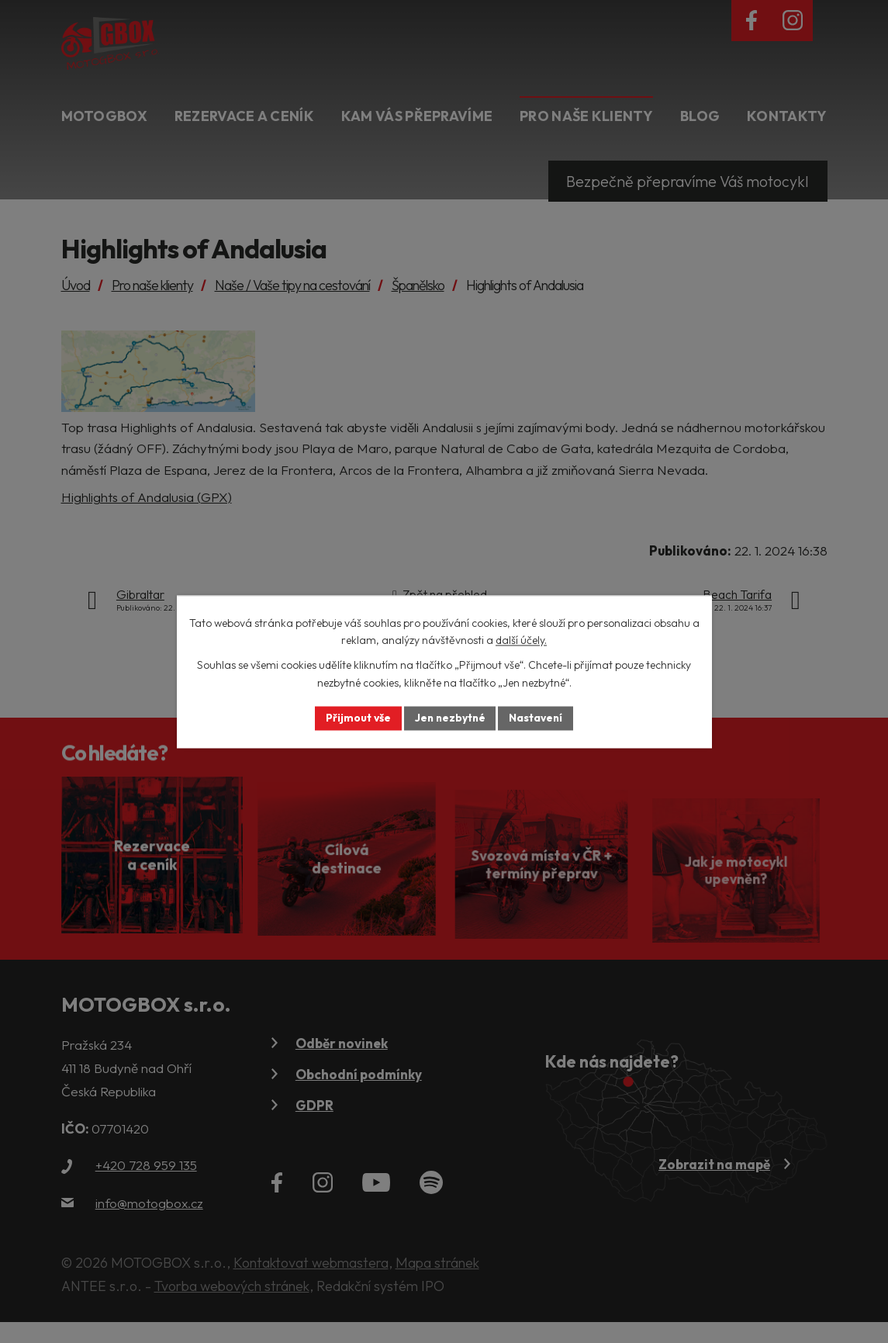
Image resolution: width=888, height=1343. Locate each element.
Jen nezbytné (449, 718)
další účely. (521, 640)
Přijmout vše (356, 718)
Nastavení (537, 718)
